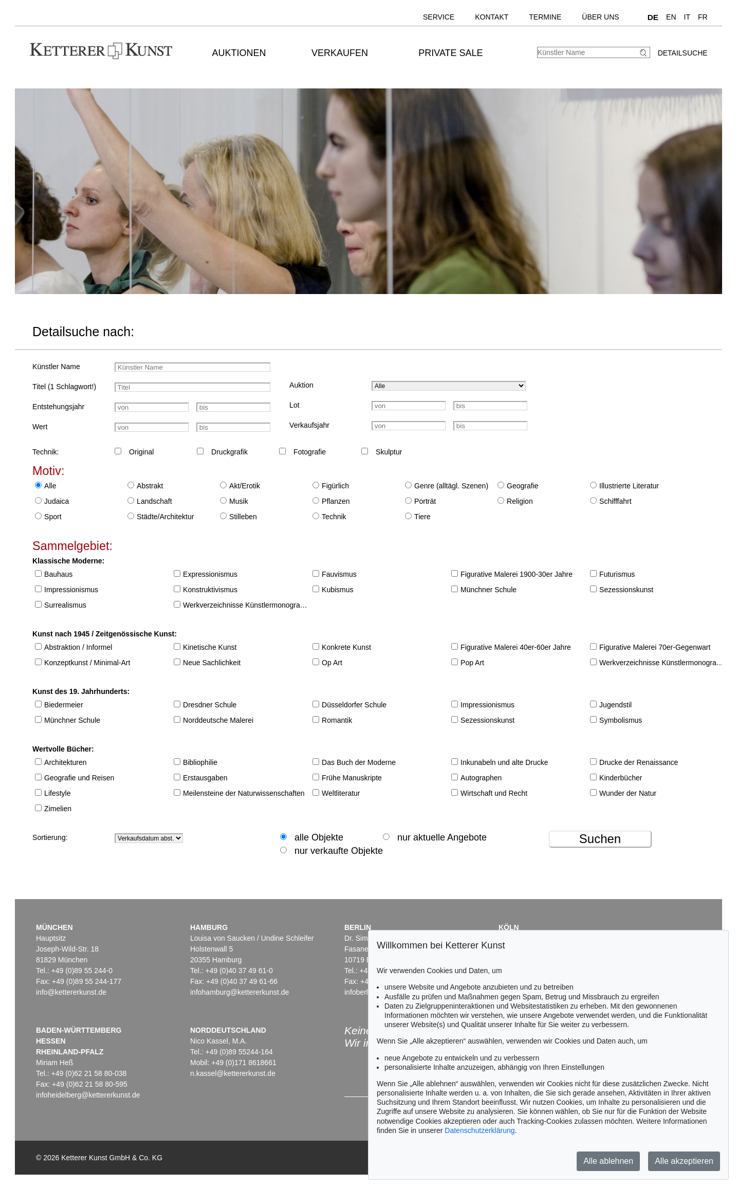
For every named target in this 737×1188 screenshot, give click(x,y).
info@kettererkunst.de (71, 992)
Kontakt (491, 17)
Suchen (600, 839)
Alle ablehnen (608, 1161)
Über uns (600, 17)
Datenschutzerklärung (479, 1130)
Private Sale (450, 53)
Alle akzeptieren (684, 1161)
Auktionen (239, 53)
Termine (545, 17)
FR (703, 17)
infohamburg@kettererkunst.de (239, 992)
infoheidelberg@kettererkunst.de (88, 1095)
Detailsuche (683, 53)
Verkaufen (339, 53)
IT (687, 17)
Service (438, 17)
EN (671, 17)
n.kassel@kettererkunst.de (232, 1073)
